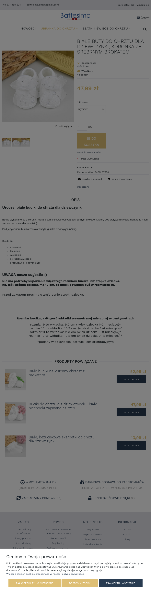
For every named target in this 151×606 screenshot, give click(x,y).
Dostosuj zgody (79, 583)
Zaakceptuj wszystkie (120, 583)
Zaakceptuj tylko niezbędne (34, 583)
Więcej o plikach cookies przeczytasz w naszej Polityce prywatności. (45, 574)
